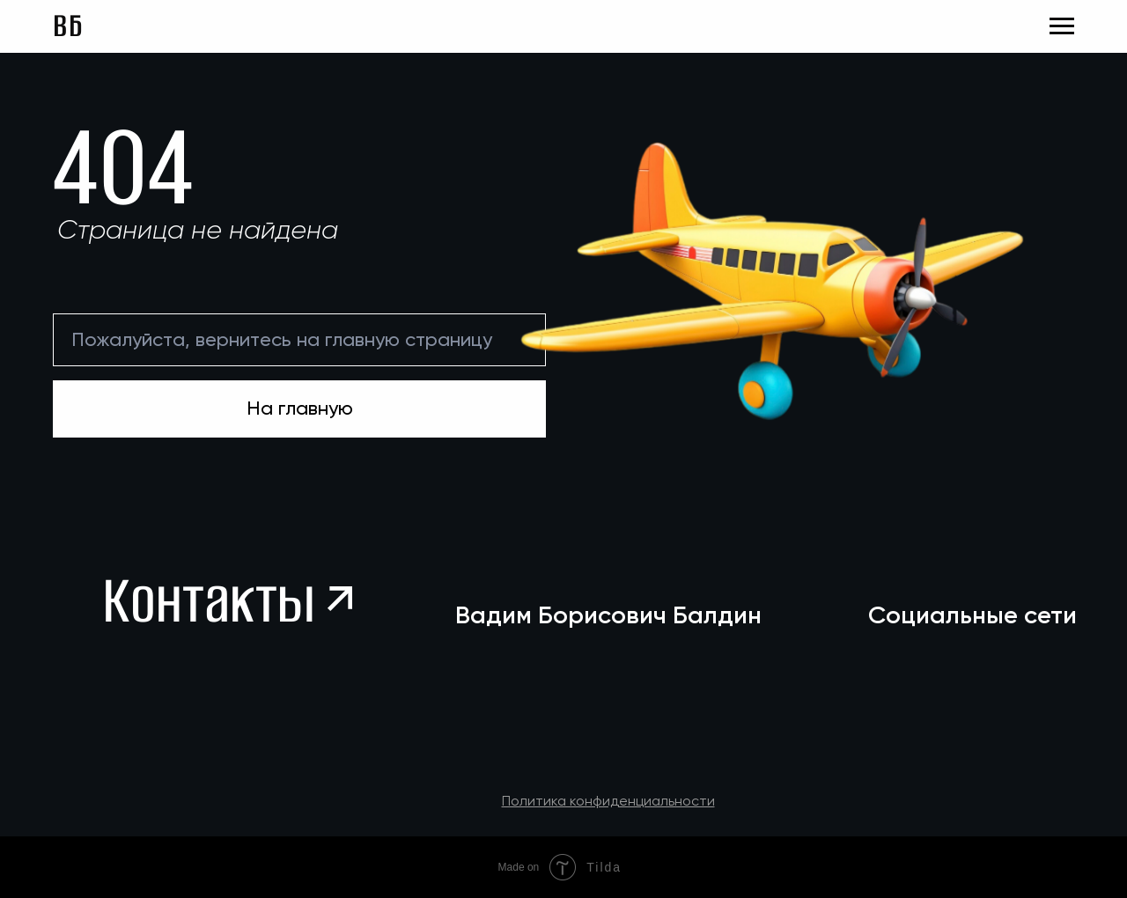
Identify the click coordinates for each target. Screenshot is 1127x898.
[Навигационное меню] (1062, 26)
